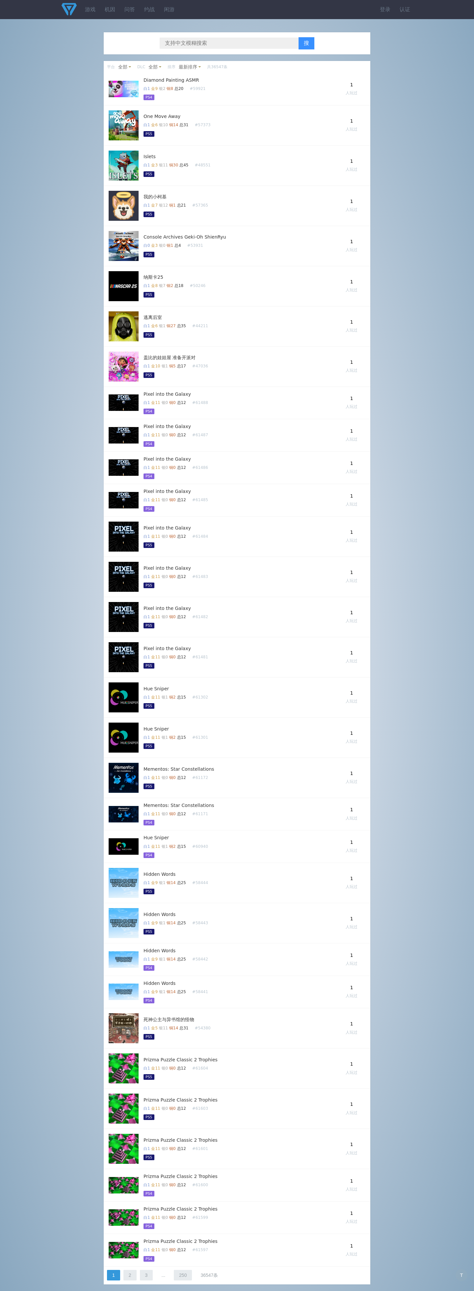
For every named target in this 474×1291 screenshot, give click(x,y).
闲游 (169, 9)
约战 (149, 9)
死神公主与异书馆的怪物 (169, 1019)
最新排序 (188, 67)
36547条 (209, 1275)
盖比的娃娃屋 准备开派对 (170, 357)
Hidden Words (159, 874)
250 (183, 1275)
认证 (405, 9)
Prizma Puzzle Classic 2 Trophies (181, 1059)
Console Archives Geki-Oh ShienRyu (185, 237)
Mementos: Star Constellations (179, 769)
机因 (110, 9)
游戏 (90, 9)
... (163, 1275)
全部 (122, 67)
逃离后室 (153, 317)
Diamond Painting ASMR (171, 80)
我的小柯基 (155, 196)
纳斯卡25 (153, 277)
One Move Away (162, 116)
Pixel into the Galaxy (167, 394)
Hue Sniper (156, 688)
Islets (150, 156)
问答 (129, 9)
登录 (385, 9)
